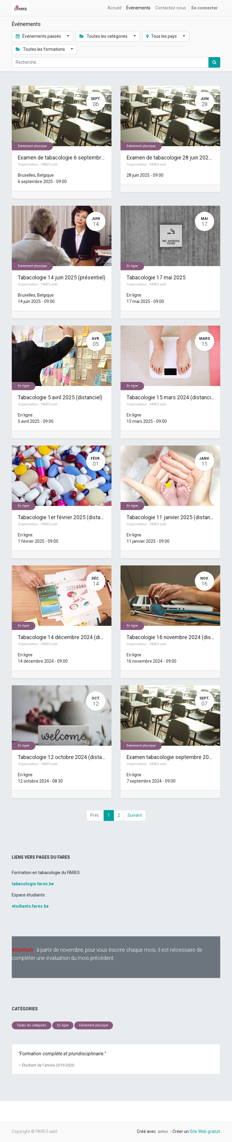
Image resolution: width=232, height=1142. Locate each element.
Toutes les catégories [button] (103, 36)
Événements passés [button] (39, 36)
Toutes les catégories (32, 1025)
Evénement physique (32, 146)
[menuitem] (114, 8)
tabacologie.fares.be (33, 883)
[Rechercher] (214, 62)
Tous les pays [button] (162, 36)
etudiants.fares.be (30, 906)
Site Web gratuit (205, 1131)
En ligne (132, 266)
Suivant (134, 815)
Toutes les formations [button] (41, 49)
